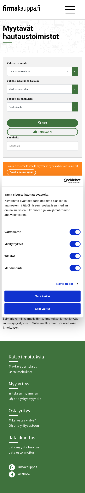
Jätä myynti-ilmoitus (24, 447)
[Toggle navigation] (70, 10)
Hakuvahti (42, 132)
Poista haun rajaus (21, 172)
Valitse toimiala (17, 63)
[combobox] (42, 71)
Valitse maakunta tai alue (23, 81)
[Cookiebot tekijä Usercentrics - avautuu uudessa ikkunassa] (64, 180)
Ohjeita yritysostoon (24, 425)
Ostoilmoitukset (20, 372)
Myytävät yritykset (23, 366)
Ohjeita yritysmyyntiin (25, 398)
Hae (42, 122)
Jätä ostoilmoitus (22, 452)
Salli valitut (42, 308)
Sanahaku (13, 137)
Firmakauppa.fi (23, 467)
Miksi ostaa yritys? (22, 420)
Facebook (20, 474)
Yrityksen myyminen (23, 393)
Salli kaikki (42, 296)
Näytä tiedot (64, 283)
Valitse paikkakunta (20, 98)
